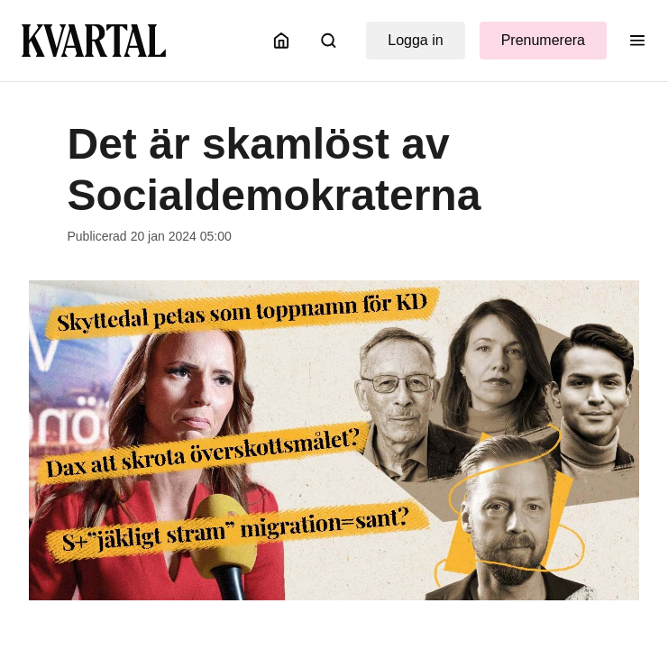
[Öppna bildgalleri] (334, 440)
